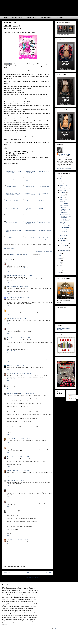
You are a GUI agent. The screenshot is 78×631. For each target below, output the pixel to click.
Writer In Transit (12, 378)
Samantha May (10, 456)
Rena (8, 365)
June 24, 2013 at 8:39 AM (19, 263)
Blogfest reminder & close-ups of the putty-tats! (65, 216)
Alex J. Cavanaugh (12, 275)
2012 (59, 181)
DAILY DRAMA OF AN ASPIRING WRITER (30, 223)
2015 (59, 255)
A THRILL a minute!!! (65, 227)
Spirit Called (24, 267)
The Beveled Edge (44, 186)
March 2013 (63, 190)
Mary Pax (41, 208)
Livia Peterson (43, 200)
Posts (71, 395)
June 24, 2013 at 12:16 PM (20, 357)
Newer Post (7, 572)
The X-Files (59, 17)
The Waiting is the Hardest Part (32, 7)
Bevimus (9, 318)
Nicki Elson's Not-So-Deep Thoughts (13, 231)
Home (6, 17)
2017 (59, 260)
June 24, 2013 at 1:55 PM (20, 447)
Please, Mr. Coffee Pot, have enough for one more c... (65, 224)
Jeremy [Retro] (11, 337)
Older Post (48, 572)
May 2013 (62, 195)
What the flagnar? (65, 220)
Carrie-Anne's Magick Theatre (12, 201)
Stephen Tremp (10, 179)
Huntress (41, 216)
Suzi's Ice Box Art (11, 222)
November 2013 (64, 248)
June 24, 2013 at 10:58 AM (24, 310)
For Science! (28, 200)
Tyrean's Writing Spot (29, 209)
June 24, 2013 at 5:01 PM (17, 480)
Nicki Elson (10, 286)
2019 (59, 265)
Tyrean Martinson (12, 310)
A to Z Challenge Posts (46, 17)
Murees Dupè (10, 385)
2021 (59, 270)
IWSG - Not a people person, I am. (65, 202)
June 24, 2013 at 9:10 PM (27, 511)
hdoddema (43, 628)
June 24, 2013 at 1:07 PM (24, 373)
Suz (8, 501)
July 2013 (62, 238)
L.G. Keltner (10, 539)
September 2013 (64, 243)
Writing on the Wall (45, 230)
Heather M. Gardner (44, 171)
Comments (72, 398)
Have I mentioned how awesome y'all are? (65, 231)
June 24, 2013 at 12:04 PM (24, 328)
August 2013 (63, 240)
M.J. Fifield (10, 297)
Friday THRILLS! (64, 235)
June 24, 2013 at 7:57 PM (16, 501)
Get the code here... (9, 250)
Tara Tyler (8, 64)
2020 (59, 268)
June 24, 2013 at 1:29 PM (23, 438)
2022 (59, 272)
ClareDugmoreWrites (30, 230)
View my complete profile (64, 168)
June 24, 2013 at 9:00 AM (21, 286)
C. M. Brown (28, 216)
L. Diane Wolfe (11, 438)
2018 (59, 263)
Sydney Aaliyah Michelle (43, 194)
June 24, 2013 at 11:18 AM (19, 318)
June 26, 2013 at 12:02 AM (22, 539)
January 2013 (63, 185)
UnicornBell (20, 269)
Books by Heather (16, 17)
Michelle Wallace (12, 373)
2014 (59, 253)
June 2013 (62, 197)
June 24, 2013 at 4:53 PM (22, 470)
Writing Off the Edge (12, 208)
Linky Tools (39, 251)
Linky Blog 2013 (48, 251)
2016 (59, 258)
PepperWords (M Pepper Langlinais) (44, 238)
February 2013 (64, 188)
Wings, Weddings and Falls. (64, 206)
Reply (8, 271)
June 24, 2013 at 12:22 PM (17, 365)
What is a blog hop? (9, 248)
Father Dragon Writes (29, 180)
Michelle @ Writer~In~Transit (30, 194)
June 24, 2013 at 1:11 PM (21, 385)
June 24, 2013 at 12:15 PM (23, 337)
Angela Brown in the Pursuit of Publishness (14, 172)
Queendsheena (43, 179)
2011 (59, 178)
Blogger (56, 628)
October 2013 (63, 245)
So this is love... (64, 199)
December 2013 (64, 250)
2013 (59, 183)
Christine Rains (29, 186)
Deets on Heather (31, 17)
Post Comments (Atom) (32, 577)
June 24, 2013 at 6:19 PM (19, 490)
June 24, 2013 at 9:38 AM (22, 297)
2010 (59, 176)
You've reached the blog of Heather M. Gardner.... (65, 211)
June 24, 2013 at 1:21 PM (27, 393)
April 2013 (63, 192)
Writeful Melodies (11, 237)
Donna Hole (9, 216)
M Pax (8, 480)
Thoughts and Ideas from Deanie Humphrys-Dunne (13, 194)
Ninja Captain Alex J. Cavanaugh (30, 172)
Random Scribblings (44, 222)
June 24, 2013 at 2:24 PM (22, 456)
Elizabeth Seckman (11, 186)
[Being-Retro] (11, 350)
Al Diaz (9, 490)
